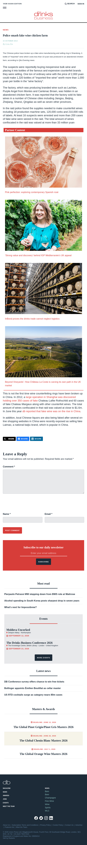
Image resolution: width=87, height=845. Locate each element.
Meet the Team (9, 806)
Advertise (78, 825)
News (5, 792)
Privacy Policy (45, 825)
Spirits (48, 807)
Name (7, 514)
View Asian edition (12, 4)
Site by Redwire (9, 838)
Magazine (6, 788)
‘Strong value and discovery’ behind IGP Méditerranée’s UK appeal (38, 255)
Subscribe (43, 562)
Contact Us (69, 825)
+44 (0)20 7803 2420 (21, 834)
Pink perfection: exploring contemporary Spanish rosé (31, 192)
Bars (47, 791)
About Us (6, 825)
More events (43, 658)
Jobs (5, 799)
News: (47, 788)
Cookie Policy (58, 825)
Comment (9, 466)
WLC (47, 811)
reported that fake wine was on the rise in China (51, 411)
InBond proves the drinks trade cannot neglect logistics (32, 319)
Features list (9, 827)
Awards (6, 795)
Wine (47, 804)
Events (6, 803)
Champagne (50, 798)
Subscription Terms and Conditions (25, 825)
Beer (47, 794)
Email (48, 514)
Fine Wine (49, 801)
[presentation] (24, 504)
